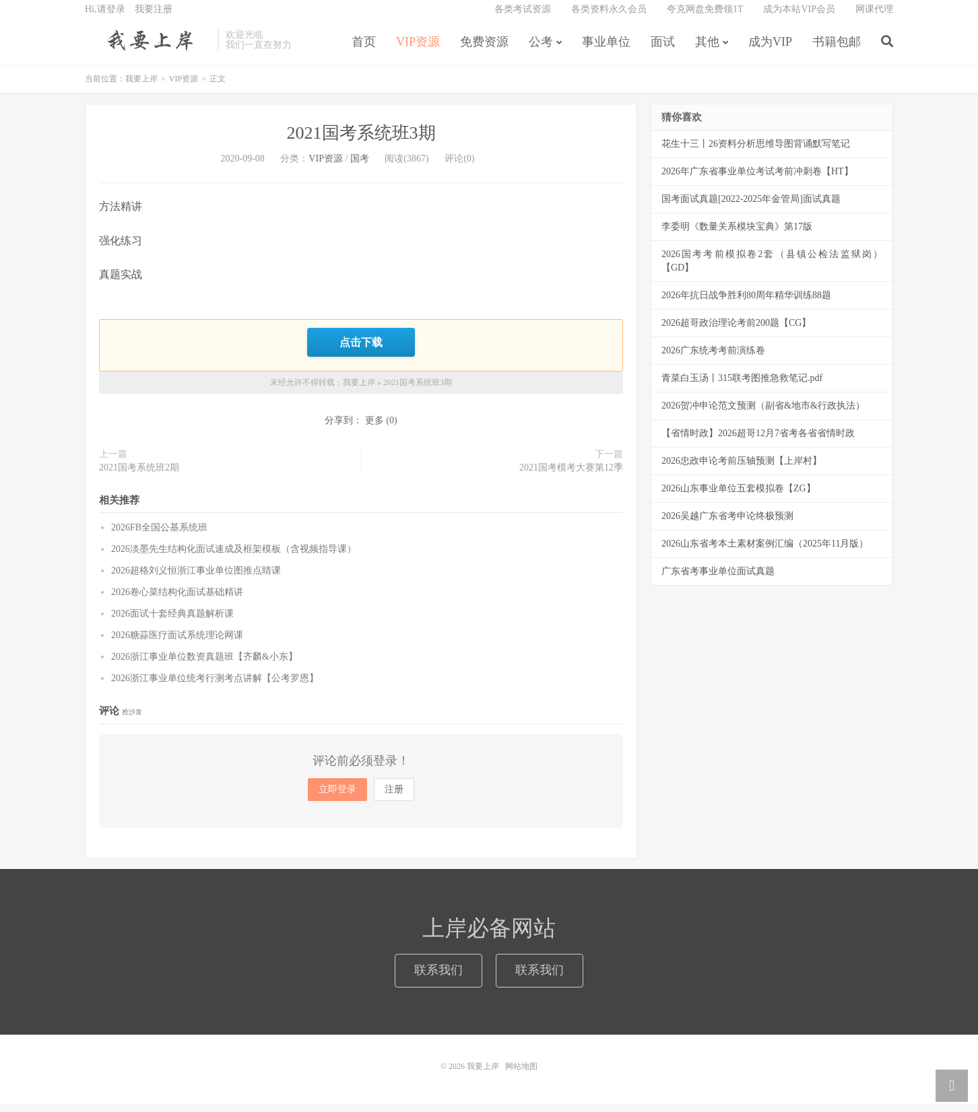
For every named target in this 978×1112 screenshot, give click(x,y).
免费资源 (484, 50)
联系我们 (438, 978)
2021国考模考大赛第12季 (571, 476)
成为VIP (770, 50)
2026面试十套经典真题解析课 (172, 622)
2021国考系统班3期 (361, 143)
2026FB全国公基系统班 (159, 535)
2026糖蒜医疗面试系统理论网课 (177, 643)
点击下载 (361, 350)
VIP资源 (418, 50)
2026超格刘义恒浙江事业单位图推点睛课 (196, 579)
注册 (394, 797)
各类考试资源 (522, 17)
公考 (541, 50)
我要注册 (153, 17)
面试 (663, 50)
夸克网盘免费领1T (705, 17)
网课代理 (874, 17)
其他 (707, 50)
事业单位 (606, 50)
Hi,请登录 (105, 17)
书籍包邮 (836, 50)
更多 (374, 428)
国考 (359, 169)
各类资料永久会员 (609, 17)
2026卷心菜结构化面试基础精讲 (177, 600)
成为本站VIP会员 (799, 17)
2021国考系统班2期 (139, 476)
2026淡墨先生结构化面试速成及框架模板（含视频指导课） (233, 557)
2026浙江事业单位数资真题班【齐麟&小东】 (204, 665)
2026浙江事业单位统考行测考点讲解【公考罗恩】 (215, 686)
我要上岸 (148, 48)
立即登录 (337, 797)
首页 (364, 50)
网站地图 (521, 1074)
